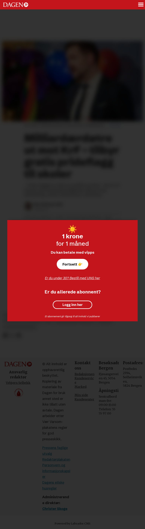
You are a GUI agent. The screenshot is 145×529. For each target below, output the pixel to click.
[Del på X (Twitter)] (12, 336)
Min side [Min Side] (81, 395)
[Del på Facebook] (5, 336)
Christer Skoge (54, 509)
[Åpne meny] (141, 5)
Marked (80, 387)
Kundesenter (84, 399)
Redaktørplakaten (56, 459)
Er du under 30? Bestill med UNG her (72, 278)
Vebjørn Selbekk (18, 383)
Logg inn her (72, 305)
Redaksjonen (84, 374)
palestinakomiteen (20, 327)
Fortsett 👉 (72, 264)
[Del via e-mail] (18, 336)
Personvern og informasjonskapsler (56, 471)
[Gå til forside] (15, 5)
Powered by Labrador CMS (72, 523)
